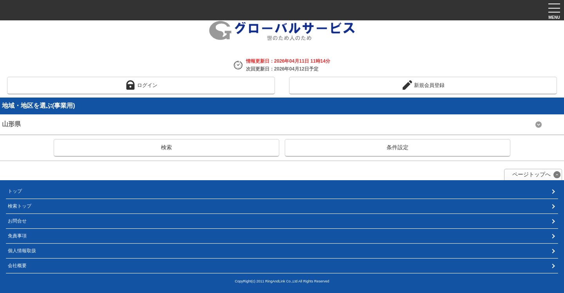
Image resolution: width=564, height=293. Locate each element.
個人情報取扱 (22, 250)
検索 (166, 147)
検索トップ (19, 206)
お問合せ (17, 221)
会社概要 (17, 265)
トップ (15, 191)
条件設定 (398, 147)
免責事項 (17, 236)
